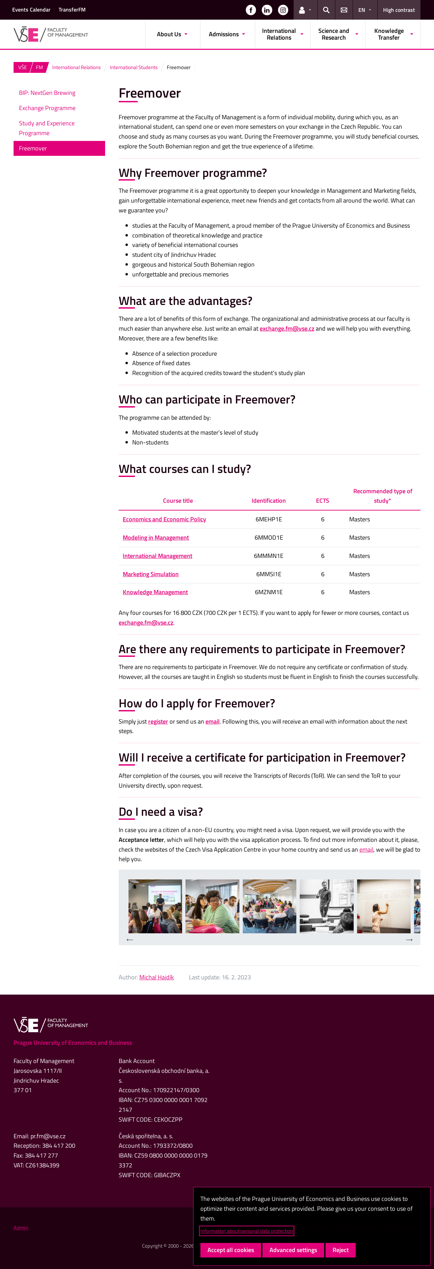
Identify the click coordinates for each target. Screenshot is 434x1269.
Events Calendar (31, 9)
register (158, 721)
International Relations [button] (279, 34)
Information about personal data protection (246, 1231)
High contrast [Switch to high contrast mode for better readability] (399, 10)
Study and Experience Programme (47, 128)
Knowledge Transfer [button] (389, 34)
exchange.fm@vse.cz (287, 328)
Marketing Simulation (151, 574)
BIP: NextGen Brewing (47, 92)
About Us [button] (169, 34)
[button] (251, 10)
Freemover (33, 148)
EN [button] (361, 10)
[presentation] (130, 940)
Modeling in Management (156, 537)
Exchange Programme (47, 107)
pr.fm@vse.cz (48, 1136)
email (212, 721)
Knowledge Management (155, 592)
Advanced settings (293, 1249)
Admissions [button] (224, 34)
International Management (157, 555)
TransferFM (72, 9)
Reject (341, 1249)
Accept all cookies (231, 1249)
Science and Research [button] (333, 34)
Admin (21, 1228)
